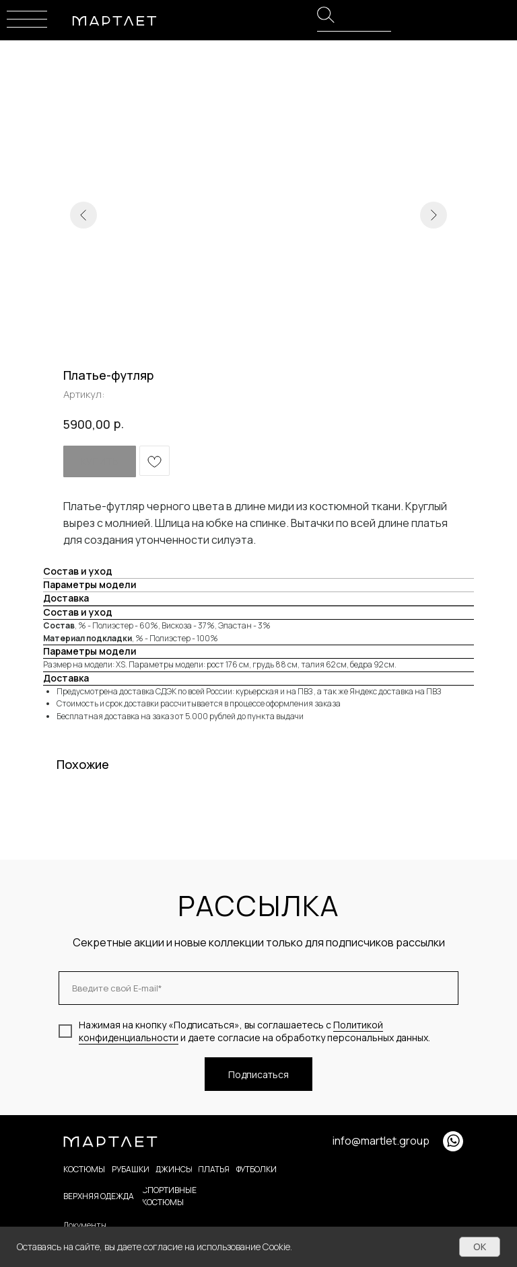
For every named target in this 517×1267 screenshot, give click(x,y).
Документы (84, 1225)
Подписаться (258, 1074)
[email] (258, 988)
